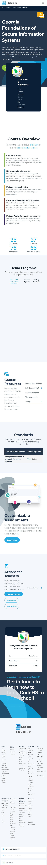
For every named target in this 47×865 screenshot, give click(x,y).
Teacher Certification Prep (40, 767)
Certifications (5, 769)
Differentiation (23, 806)
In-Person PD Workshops (40, 754)
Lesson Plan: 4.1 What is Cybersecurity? (34, 385)
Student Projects (12, 830)
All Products (3, 749)
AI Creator (4, 776)
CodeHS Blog (12, 813)
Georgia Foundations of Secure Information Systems (14, 459)
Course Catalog (16, 7)
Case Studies (12, 802)
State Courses (30, 767)
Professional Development (5, 773)
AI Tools (21, 766)
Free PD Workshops (40, 763)
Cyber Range (3, 781)
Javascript (4, 807)
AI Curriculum (31, 793)
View (29, 459)
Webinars (12, 827)
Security (30, 822)
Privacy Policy (30, 815)
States (12, 805)
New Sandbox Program (4, 803)
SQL (2, 819)
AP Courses (30, 761)
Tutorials (30, 782)
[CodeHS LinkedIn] (21, 732)
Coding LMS (3, 753)
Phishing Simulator (36, 281)
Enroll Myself (11, 600)
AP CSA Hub (30, 789)
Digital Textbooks (31, 786)
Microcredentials (41, 771)
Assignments (22, 749)
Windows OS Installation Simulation (14, 282)
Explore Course (35, 588)
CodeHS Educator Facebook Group (13, 856)
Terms (29, 812)
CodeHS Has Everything (22, 800)
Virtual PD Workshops (40, 759)
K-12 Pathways (30, 757)
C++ (2, 817)
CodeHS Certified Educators (11, 849)
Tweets (12, 810)
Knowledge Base (13, 824)
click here (34, 145)
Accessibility (31, 824)
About (29, 801)
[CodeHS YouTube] (24, 732)
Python (3, 810)
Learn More (12, 540)
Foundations (24, 7)
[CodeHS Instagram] (19, 732)
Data (20, 757)
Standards (31, 774)
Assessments (22, 810)
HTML (3, 815)
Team (29, 803)
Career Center (12, 834)
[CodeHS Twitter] (27, 732)
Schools (12, 752)
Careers (30, 806)
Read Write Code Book (11, 818)
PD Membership (40, 774)
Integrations (22, 763)
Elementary (31, 764)
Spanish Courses (30, 771)
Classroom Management (22, 752)
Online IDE (3, 757)
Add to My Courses (13, 594)
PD (38, 746)
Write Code (20, 760)
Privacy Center (30, 809)
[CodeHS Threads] (30, 732)
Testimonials (13, 807)
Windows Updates (27, 281)
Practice (30, 780)
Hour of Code (30, 777)
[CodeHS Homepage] (10, 3)
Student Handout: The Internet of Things (34, 397)
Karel (2, 822)
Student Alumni (12, 838)
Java (2, 812)
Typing (3, 778)
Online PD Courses (40, 749)
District (12, 749)
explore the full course (27, 148)
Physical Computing (22, 821)
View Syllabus (11, 606)
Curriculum (7, 7)
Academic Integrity (22, 769)
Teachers (12, 754)
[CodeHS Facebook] (16, 732)
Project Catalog (30, 753)
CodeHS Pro (3, 761)
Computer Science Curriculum (4, 765)
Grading (21, 755)
